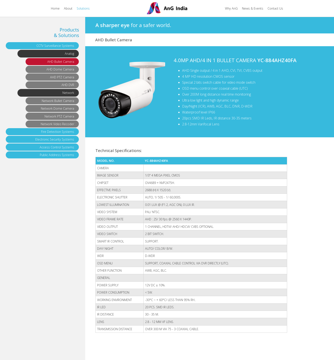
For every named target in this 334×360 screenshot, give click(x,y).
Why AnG (231, 8)
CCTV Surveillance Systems (55, 46)
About (68, 8)
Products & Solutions (66, 32)
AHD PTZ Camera (62, 77)
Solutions (83, 8)
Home (55, 8)
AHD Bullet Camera (60, 62)
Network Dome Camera (57, 108)
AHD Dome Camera (60, 69)
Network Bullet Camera (58, 101)
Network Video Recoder (57, 124)
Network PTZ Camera (59, 116)
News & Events (252, 8)
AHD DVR (68, 85)
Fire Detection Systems (57, 132)
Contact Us (275, 8)
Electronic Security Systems (54, 139)
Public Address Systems (57, 155)
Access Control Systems (57, 147)
